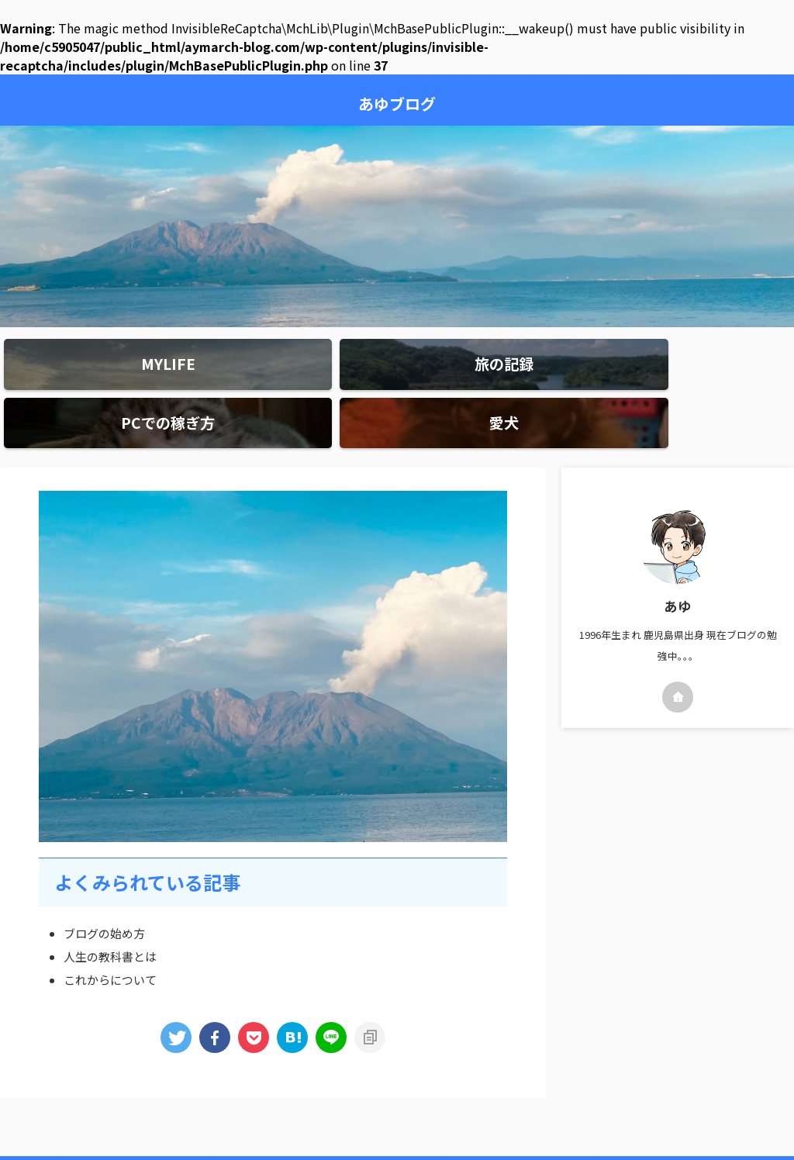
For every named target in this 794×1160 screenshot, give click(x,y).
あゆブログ (397, 103)
